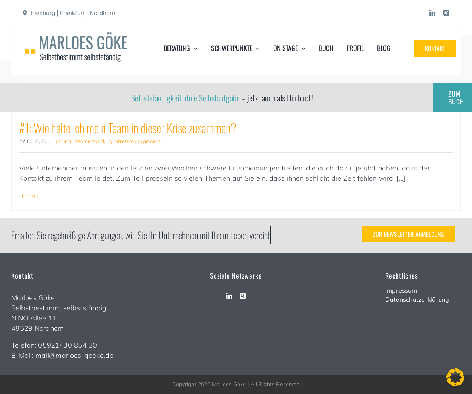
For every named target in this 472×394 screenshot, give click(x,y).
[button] (455, 377)
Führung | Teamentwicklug (82, 141)
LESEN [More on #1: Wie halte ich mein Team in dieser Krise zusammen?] (27, 196)
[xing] (446, 13)
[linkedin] (432, 13)
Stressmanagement (137, 141)
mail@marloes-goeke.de (74, 355)
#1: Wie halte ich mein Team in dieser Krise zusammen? (127, 127)
